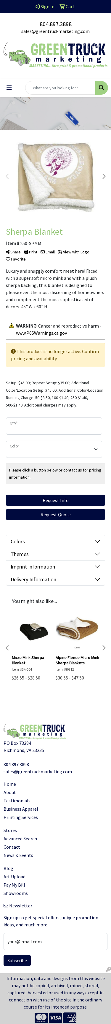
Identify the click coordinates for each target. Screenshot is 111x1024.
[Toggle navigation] (9, 88)
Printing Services (21, 817)
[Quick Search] (60, 88)
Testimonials (17, 801)
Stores (10, 830)
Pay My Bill (14, 885)
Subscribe (17, 960)
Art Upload (14, 876)
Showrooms (16, 893)
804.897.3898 (56, 24)
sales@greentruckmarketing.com (55, 31)
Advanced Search (20, 839)
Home (10, 784)
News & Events (18, 855)
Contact (12, 847)
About (10, 792)
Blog (8, 868)
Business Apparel (21, 809)
